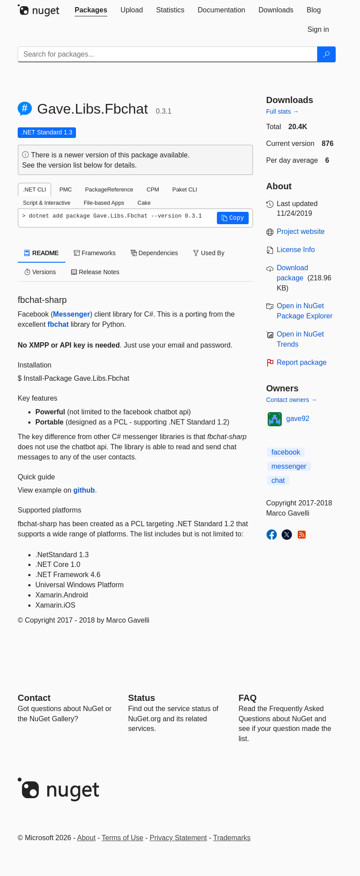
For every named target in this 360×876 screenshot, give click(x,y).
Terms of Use (122, 838)
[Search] (326, 54)
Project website (301, 231)
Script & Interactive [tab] (46, 202)
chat (278, 480)
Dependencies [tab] (154, 253)
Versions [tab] (40, 272)
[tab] (91, 10)
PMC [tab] (65, 189)
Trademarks (232, 838)
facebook (286, 452)
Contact (34, 698)
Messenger (71, 314)
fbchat (58, 324)
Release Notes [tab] (95, 272)
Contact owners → (291, 399)
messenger (289, 466)
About (86, 838)
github (84, 490)
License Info (296, 249)
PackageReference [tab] (109, 189)
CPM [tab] (153, 189)
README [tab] (41, 253)
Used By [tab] (208, 253)
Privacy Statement (178, 838)
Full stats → (282, 111)
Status (141, 698)
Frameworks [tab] (95, 253)
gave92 (298, 418)
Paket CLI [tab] (184, 189)
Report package (302, 362)
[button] (233, 218)
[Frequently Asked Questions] (248, 698)
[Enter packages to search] (168, 54)
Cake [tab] (144, 202)
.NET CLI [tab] (34, 189)
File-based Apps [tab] (103, 202)
